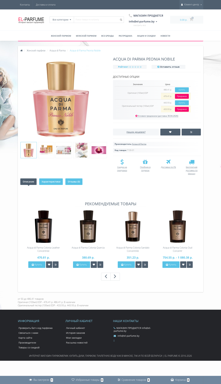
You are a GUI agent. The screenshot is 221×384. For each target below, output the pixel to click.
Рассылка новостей (76, 342)
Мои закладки (74, 337)
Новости (165, 35)
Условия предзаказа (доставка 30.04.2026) (156, 116)
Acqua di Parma (139, 144)
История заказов (75, 332)
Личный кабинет (75, 328)
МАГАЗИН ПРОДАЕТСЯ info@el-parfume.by (132, 329)
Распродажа (125, 35)
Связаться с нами (28, 332)
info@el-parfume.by (126, 335)
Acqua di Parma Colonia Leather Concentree (43, 249)
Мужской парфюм (86, 35)
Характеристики (51, 181)
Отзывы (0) (74, 181)
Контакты (50, 4)
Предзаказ (182, 96)
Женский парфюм (61, 35)
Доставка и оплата (30, 4)
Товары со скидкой (29, 347)
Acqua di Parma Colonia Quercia (88, 247)
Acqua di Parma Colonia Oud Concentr (177, 249)
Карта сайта (25, 337)
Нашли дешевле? (136, 132)
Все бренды (107, 35)
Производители (27, 342)
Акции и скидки (146, 35)
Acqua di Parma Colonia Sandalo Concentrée (132, 249)
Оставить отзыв (170, 66)
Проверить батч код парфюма (36, 328)
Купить (182, 89)
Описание (28, 181)
